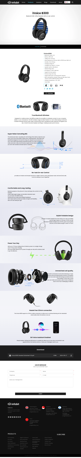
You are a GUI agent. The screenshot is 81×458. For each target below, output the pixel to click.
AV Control (10, 442)
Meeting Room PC (24, 447)
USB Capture (35, 447)
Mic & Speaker (23, 446)
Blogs (45, 2)
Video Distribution (12, 444)
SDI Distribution (35, 445)
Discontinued (48, 446)
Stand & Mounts (48, 438)
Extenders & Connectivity (13, 446)
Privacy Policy (50, 456)
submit (40, 394)
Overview (37, 46)
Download (53, 2)
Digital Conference (24, 438)
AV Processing (11, 438)
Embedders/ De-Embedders (36, 443)
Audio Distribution (36, 440)
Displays (34, 449)
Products (30, 2)
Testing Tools (48, 442)
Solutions (38, 2)
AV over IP (10, 440)
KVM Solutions (11, 447)
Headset (20, 43)
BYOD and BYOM (23, 440)
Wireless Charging (49, 444)
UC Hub (9, 449)
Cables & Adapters (49, 440)
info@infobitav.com (34, 412)
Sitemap (55, 456)
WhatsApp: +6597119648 (51, 414)
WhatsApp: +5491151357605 (65, 415)
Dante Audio (35, 438)
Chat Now (51, 93)
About (60, 2)
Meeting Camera (24, 444)
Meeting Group (23, 442)
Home (23, 2)
